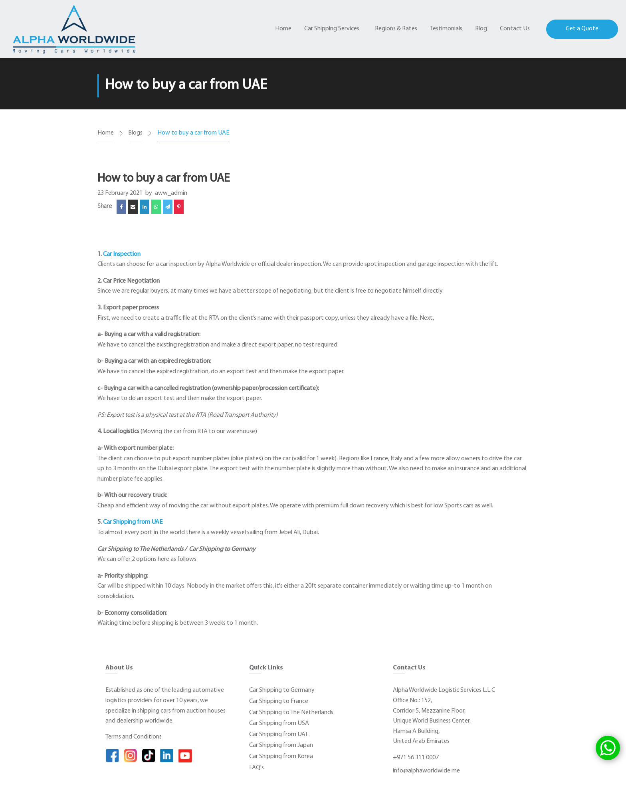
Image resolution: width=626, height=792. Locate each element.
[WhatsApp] (156, 207)
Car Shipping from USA (279, 723)
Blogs (135, 133)
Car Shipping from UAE (132, 522)
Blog (481, 29)
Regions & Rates (396, 29)
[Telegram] (167, 207)
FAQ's (256, 767)
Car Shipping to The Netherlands (291, 712)
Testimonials (446, 29)
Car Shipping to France (278, 701)
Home (283, 29)
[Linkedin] (144, 207)
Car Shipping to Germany (282, 690)
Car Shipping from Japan (281, 745)
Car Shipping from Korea (281, 756)
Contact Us (515, 29)
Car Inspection (122, 254)
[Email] (133, 207)
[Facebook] (121, 207)
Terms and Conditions (133, 737)
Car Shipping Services (331, 29)
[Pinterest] (179, 207)
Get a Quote (582, 29)
